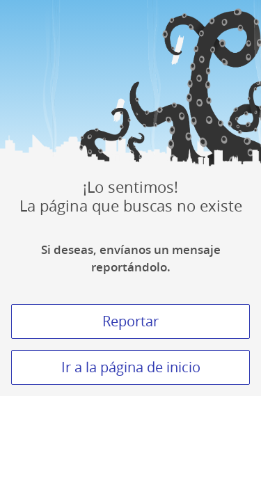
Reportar (130, 321)
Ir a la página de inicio (130, 367)
